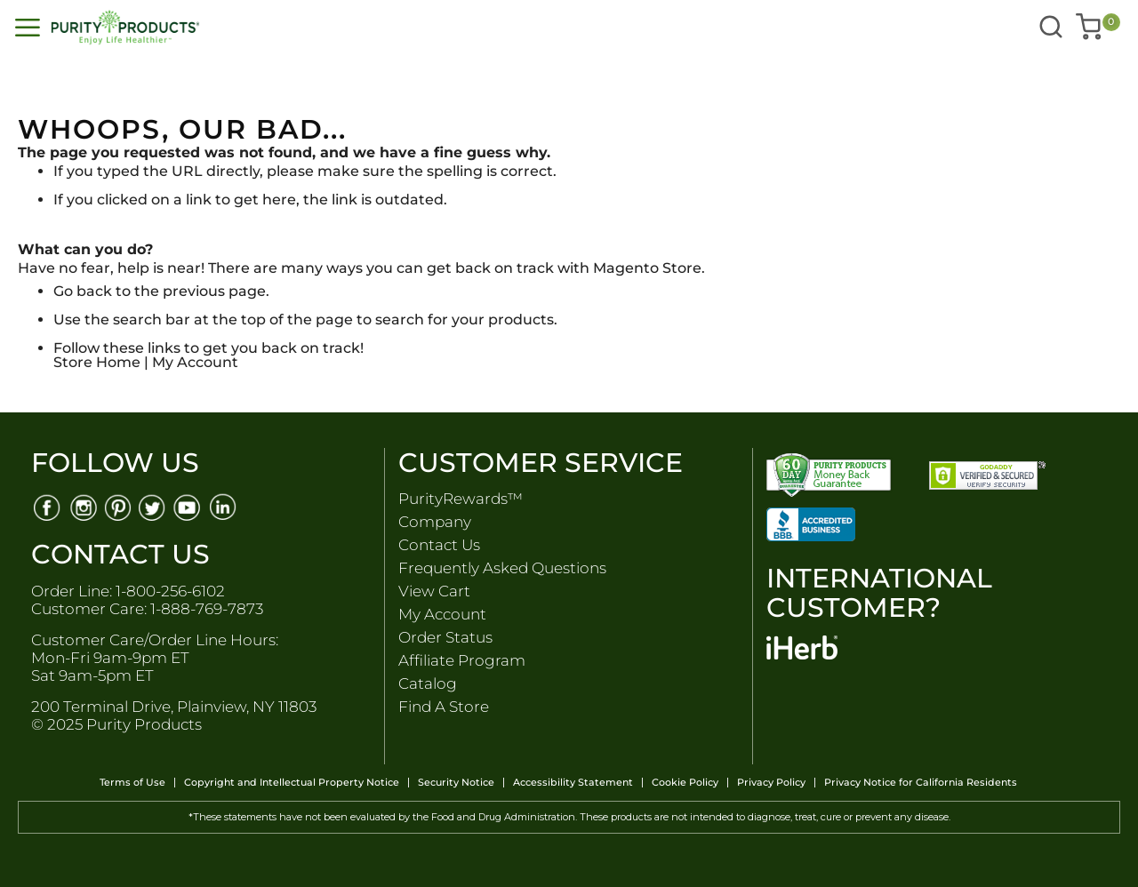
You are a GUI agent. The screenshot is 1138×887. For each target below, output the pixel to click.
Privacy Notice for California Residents (920, 782)
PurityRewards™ (460, 498)
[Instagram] (82, 506)
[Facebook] (46, 506)
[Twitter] (153, 506)
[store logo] (272, 27)
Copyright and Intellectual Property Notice (291, 782)
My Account (195, 362)
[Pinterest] (117, 506)
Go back (82, 291)
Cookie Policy (685, 782)
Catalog (427, 683)
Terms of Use (132, 782)
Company (434, 522)
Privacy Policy (771, 782)
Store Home (96, 362)
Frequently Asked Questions (502, 568)
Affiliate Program (461, 660)
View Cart (434, 591)
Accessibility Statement (573, 782)
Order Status (445, 637)
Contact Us (439, 545)
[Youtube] (188, 506)
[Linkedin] (224, 506)
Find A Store (443, 706)
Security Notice (456, 782)
